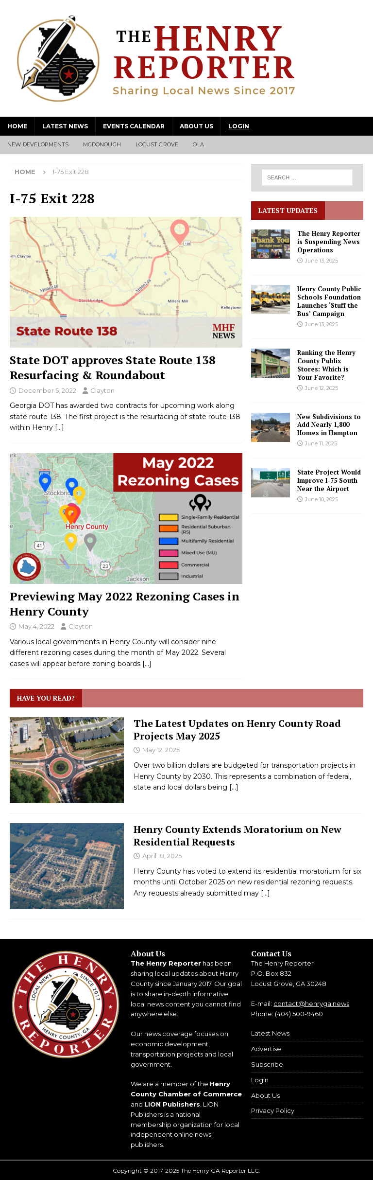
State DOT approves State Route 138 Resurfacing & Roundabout (113, 367)
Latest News (65, 126)
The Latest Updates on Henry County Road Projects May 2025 (237, 729)
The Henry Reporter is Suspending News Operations (328, 241)
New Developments (37, 144)
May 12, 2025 (161, 750)
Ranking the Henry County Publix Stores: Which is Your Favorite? (326, 365)
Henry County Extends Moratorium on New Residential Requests (237, 835)
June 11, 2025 (321, 443)
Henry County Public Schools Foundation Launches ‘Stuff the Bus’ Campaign (329, 301)
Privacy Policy (272, 1110)
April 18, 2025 (162, 856)
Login (238, 126)
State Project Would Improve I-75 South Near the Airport (329, 480)
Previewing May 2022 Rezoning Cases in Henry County (124, 603)
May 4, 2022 (36, 626)
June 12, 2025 (321, 388)
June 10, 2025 (321, 499)
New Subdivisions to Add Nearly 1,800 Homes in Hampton (329, 425)
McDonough (102, 144)
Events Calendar (134, 126)
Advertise (266, 1049)
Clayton (102, 390)
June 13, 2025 (321, 260)
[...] (233, 787)
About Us (196, 126)
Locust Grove (157, 144)
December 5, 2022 (47, 390)
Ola (198, 144)
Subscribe (267, 1064)
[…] (59, 427)
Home (17, 126)
